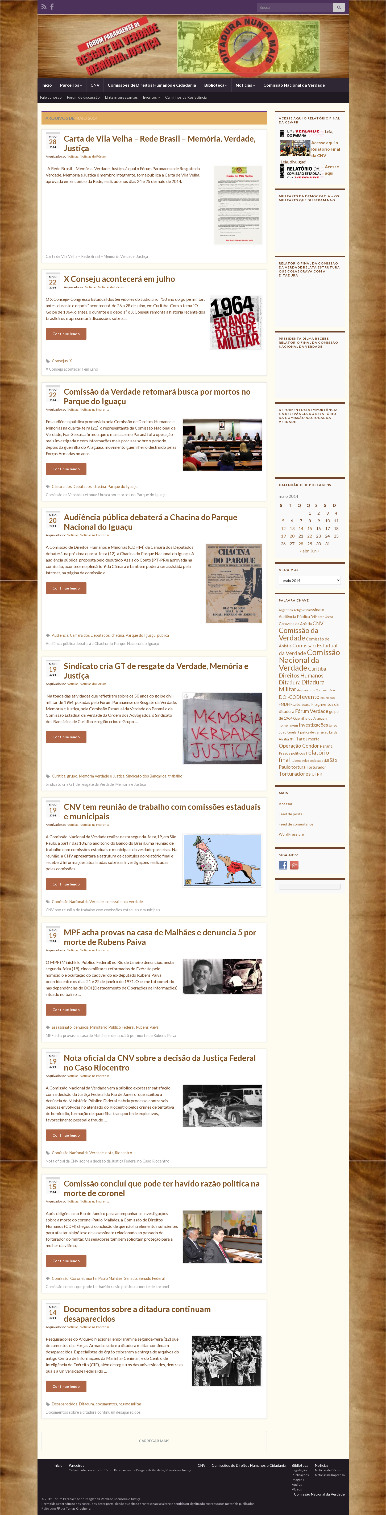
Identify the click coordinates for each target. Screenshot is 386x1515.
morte (91, 1278)
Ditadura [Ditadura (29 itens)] (290, 682)
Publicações (300, 1475)
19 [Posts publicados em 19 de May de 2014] (283, 535)
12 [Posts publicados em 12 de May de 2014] (283, 528)
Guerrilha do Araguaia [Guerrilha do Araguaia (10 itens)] (310, 718)
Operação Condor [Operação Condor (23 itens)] (299, 746)
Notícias (245, 84)
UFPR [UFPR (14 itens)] (317, 774)
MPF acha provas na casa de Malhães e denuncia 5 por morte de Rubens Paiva (160, 937)
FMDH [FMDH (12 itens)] (284, 704)
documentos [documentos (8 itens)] (306, 690)
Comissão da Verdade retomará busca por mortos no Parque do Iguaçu (157, 396)
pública (163, 635)
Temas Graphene (78, 1508)
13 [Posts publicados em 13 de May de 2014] (292, 528)
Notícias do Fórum (93, 156)
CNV (94, 84)
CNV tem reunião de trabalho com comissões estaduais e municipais (162, 811)
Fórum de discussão (83, 97)
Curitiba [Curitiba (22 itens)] (317, 669)
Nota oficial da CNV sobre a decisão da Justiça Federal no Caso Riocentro (160, 1062)
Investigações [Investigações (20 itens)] (313, 725)
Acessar (285, 803)
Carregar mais (154, 1440)
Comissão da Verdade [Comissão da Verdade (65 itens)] (298, 634)
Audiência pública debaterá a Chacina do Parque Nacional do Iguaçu (150, 521)
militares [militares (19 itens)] (299, 739)
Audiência (60, 635)
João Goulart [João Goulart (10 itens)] (289, 732)
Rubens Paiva (147, 1027)
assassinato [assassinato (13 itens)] (313, 609)
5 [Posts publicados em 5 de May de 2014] (283, 520)
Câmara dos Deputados (72, 486)
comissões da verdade (124, 901)
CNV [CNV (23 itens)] (318, 623)
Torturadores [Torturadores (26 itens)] (295, 773)
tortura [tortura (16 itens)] (298, 767)
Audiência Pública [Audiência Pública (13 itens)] (294, 616)
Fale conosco (51, 97)
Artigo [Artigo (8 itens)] (298, 610)
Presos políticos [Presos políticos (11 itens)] (292, 753)
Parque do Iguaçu (122, 486)
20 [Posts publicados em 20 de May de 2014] (292, 535)
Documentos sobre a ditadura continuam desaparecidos (137, 1313)
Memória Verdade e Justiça (101, 776)
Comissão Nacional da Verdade (294, 84)
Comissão (60, 1278)
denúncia (81, 1027)
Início (46, 84)
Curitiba (58, 776)
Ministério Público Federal (112, 1027)
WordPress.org (291, 834)
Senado (130, 1278)
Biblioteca (215, 84)
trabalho (175, 776)
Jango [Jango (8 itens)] (333, 725)
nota (109, 1153)
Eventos (151, 97)
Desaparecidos (64, 1404)
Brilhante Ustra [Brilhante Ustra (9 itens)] (322, 617)
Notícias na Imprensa (95, 409)
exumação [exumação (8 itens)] (327, 697)
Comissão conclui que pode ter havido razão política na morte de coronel (162, 1188)
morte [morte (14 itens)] (313, 738)
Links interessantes (121, 97)
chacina (99, 486)
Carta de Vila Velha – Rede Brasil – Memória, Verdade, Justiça (159, 143)
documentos (106, 1404)
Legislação (299, 1470)
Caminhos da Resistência (186, 97)
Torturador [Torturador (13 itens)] (316, 767)
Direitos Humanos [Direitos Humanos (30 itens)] (301, 675)
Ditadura (86, 1404)
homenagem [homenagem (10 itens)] (288, 725)
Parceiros (71, 84)
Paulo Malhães (110, 1278)
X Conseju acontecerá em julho (119, 278)
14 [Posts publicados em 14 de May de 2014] (300, 528)
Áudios (297, 1484)
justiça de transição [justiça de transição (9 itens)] (314, 732)
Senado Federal (152, 1278)
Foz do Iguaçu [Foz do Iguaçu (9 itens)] (300, 705)
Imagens (298, 1480)
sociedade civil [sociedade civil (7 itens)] (319, 760)
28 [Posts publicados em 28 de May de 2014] (300, 543)
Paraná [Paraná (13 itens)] (326, 746)
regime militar (130, 1404)
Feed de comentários (296, 824)
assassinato (62, 1027)
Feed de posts (290, 814)
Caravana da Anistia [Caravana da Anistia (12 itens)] (295, 624)
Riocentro (123, 1153)
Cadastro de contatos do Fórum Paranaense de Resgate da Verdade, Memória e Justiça (130, 1470)
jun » (315, 550)
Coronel (77, 1278)
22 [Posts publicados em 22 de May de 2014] (309, 535)
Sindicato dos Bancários (146, 776)
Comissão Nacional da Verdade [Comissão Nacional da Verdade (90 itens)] (309, 659)
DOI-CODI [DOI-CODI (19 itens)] (290, 697)
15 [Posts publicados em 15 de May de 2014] (309, 528)
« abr (304, 550)
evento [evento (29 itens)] (310, 696)
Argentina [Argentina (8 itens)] (286, 610)
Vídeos (297, 1489)
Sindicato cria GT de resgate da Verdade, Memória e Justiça (156, 670)
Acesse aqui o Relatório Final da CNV (325, 151)
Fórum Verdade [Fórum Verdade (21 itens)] (311, 711)
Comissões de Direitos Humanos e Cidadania (152, 84)
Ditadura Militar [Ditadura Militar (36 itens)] (302, 686)
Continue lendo (66, 333)
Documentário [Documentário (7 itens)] (325, 690)
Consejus (60, 361)
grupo (72, 776)
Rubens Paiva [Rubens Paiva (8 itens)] (300, 760)
